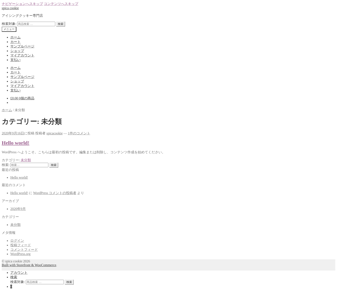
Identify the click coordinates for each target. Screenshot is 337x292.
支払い (15, 60)
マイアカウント (22, 55)
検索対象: (9, 24)
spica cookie (10, 8)
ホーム (15, 37)
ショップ (17, 51)
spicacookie (54, 133)
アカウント (19, 272)
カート (15, 42)
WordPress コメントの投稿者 (54, 193)
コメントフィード (24, 249)
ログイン (17, 240)
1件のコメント (79, 133)
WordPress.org (20, 254)
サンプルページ (22, 46)
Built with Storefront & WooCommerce (29, 265)
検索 (60, 24)
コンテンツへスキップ (61, 4)
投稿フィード (20, 245)
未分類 (26, 160)
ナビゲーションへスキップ (22, 4)
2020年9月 (18, 209)
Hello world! (15, 143)
